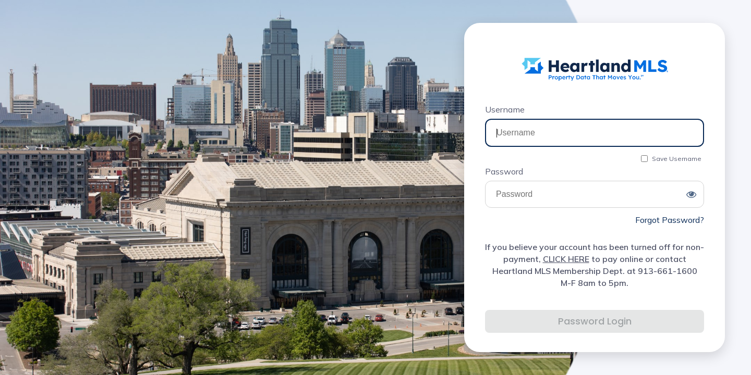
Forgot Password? (669, 220)
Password (504, 171)
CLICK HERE (566, 259)
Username (505, 109)
